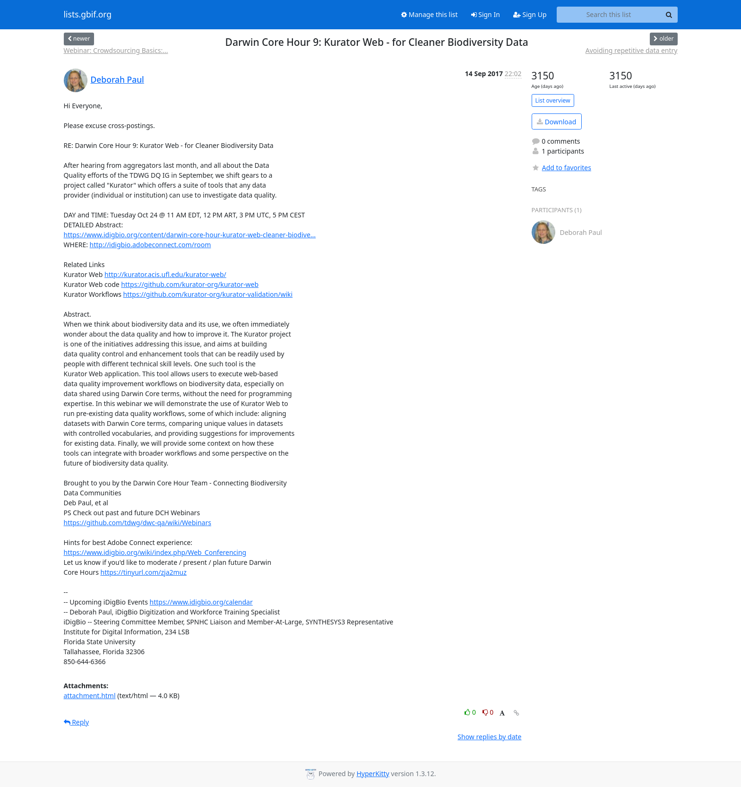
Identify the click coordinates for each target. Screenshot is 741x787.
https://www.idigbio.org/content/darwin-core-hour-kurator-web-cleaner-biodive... (190, 234)
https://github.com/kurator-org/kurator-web (189, 284)
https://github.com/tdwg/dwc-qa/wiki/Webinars (137, 522)
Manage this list (429, 14)
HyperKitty (372, 773)
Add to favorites (561, 167)
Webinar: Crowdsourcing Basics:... (116, 50)
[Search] (669, 15)
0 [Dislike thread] (488, 712)
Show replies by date (489, 736)
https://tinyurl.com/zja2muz (143, 572)
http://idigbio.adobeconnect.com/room (150, 244)
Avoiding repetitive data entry (632, 50)
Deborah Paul (117, 79)
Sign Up (530, 14)
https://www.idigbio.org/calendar (201, 601)
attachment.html (90, 695)
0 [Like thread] (471, 712)
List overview (552, 100)
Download (556, 121)
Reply (76, 722)
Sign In (485, 14)
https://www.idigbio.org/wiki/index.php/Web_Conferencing (155, 552)
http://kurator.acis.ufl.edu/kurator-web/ (165, 274)
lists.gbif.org (88, 14)
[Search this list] (609, 15)
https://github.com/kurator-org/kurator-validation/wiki (208, 294)
